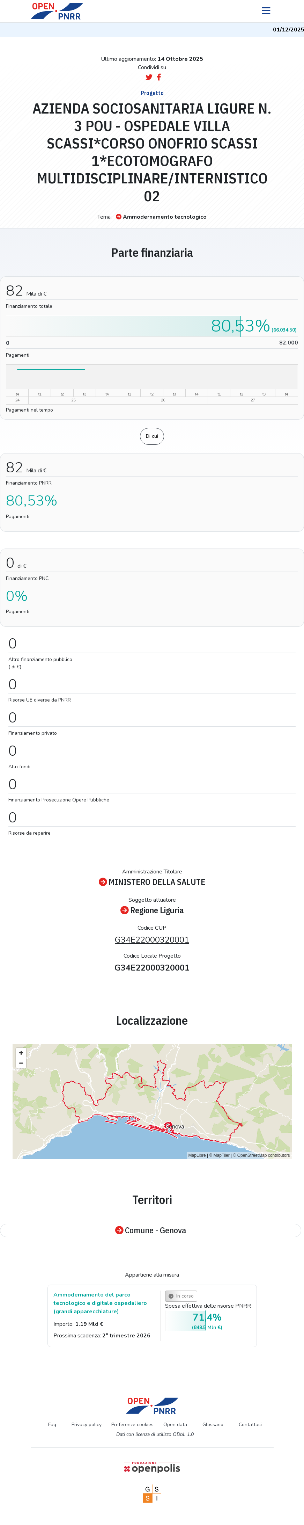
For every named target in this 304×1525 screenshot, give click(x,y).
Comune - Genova (150, 1231)
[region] (152, 1101)
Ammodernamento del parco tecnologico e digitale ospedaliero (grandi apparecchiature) (100, 1303)
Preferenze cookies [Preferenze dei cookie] (132, 1424)
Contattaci (250, 1424)
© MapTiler (219, 1155)
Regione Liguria (152, 911)
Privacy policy (87, 1424)
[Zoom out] (21, 1063)
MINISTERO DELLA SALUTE (152, 882)
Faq (52, 1424)
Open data (175, 1424)
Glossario (212, 1424)
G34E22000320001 (152, 939)
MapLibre (197, 1155)
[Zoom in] (21, 1053)
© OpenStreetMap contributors (261, 1155)
